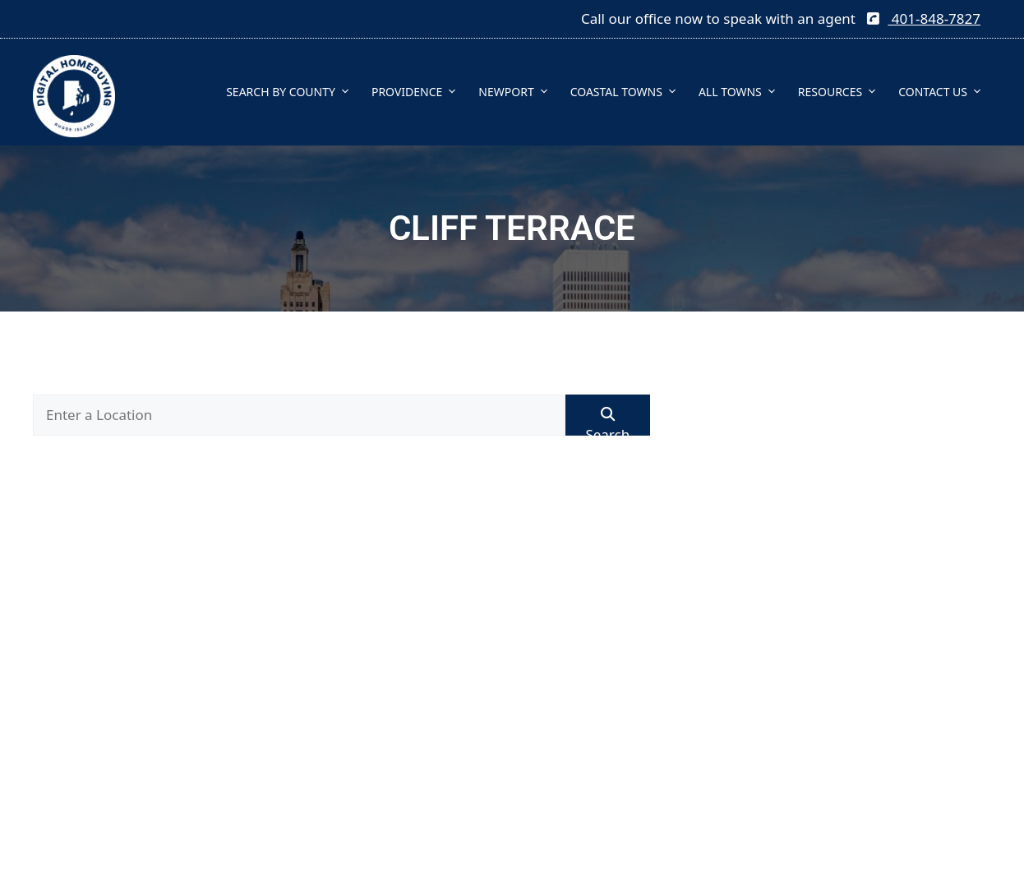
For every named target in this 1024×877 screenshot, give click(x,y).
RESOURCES (842, 92)
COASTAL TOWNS (628, 92)
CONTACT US (944, 92)
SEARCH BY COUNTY (292, 92)
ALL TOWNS (742, 92)
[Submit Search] (607, 415)
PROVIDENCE (418, 92)
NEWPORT (517, 92)
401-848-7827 (923, 18)
